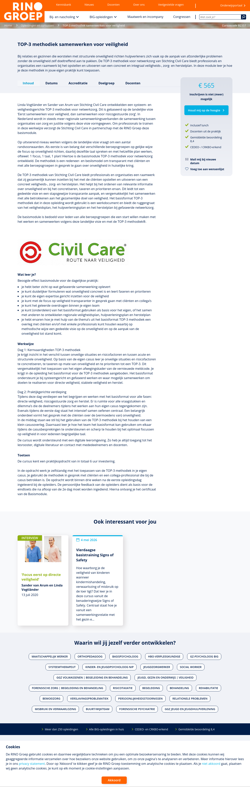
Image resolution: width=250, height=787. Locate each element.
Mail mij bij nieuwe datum (203, 161)
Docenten (113, 4)
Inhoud (28, 83)
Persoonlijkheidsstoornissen (140, 698)
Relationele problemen (190, 698)
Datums (51, 83)
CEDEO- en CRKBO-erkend (151, 729)
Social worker (191, 667)
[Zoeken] (243, 16)
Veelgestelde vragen (171, 4)
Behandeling (179, 688)
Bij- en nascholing (62, 17)
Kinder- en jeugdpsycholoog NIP (109, 667)
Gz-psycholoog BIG (204, 656)
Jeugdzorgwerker (156, 667)
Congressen (181, 17)
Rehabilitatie (208, 688)
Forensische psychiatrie (137, 709)
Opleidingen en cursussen (37, 25)
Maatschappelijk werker (50, 656)
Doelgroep (106, 83)
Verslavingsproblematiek (89, 698)
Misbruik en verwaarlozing (55, 709)
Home (8, 25)
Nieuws (89, 4)
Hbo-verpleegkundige (164, 656)
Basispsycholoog (125, 656)
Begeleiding (151, 688)
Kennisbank (63, 4)
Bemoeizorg (51, 698)
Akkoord (114, 780)
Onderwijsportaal (231, 5)
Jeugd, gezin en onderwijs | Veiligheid (166, 677)
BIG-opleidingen (101, 17)
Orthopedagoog (90, 656)
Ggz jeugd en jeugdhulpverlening (190, 709)
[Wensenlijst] (206, 5)
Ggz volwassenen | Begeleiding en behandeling (92, 677)
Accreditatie (77, 83)
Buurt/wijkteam (97, 709)
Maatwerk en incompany (145, 17)
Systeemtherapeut (62, 667)
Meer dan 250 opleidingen (61, 729)
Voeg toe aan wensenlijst (207, 169)
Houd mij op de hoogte (204, 110)
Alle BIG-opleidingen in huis (106, 729)
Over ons (139, 4)
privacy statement (32, 763)
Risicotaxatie (122, 688)
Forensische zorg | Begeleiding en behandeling (67, 688)
